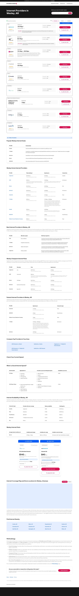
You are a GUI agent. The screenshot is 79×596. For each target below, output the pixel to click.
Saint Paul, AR (15, 529)
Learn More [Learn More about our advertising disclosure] (52, 0)
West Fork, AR (48, 529)
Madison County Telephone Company (16, 218)
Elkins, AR (31, 524)
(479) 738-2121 (66, 104)
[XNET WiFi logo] (11, 91)
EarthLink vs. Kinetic (38, 344)
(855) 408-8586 (65, 79)
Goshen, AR (64, 524)
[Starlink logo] (11, 39)
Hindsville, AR (31, 526)
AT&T (10, 180)
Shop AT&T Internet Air (50, 469)
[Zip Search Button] (70, 13)
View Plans (65, 27)
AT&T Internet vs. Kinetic (17, 344)
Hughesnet (11, 175)
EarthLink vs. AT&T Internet (39, 348)
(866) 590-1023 (64, 30)
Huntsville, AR (48, 526)
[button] (55, 3)
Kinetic (10, 186)
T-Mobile (10, 199)
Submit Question (64, 570)
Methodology (55, 563)
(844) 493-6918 (64, 42)
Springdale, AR (32, 529)
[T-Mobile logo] (11, 52)
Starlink (10, 209)
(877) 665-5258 (64, 67)
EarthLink (11, 190)
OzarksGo (11, 194)
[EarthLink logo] (11, 64)
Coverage (65, 481)
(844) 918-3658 (64, 54)
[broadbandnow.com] (12, 4)
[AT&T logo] (11, 27)
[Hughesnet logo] (11, 126)
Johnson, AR (64, 526)
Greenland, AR (15, 526)
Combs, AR (14, 524)
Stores (69, 481)
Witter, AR (64, 529)
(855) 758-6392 (64, 91)
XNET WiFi (11, 214)
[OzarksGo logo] (11, 115)
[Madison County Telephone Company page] (13, 103)
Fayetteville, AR (48, 524)
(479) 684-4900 (64, 116)
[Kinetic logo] (11, 76)
